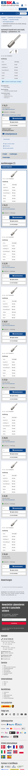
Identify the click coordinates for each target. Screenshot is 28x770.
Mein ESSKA (7, 670)
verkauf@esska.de (9, 134)
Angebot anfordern (14, 122)
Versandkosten (7, 671)
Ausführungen (13, 154)
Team (5, 683)
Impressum (6, 692)
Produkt (4, 154)
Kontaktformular (5, 659)
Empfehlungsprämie (8, 668)
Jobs (5, 684)
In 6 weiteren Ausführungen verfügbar (11, 81)
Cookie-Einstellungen (9, 698)
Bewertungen (6, 157)
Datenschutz (7, 696)
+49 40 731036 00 (7, 639)
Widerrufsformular (8, 695)
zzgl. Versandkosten (8, 109)
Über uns (6, 682)
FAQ (5, 665)
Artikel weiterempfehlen (8, 148)
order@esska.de (5, 656)
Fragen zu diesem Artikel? (8, 143)
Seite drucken (6, 146)
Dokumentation (6, 139)
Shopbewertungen (8, 673)
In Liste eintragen (14, 125)
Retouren (6, 674)
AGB (5, 693)
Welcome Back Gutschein (10, 667)
